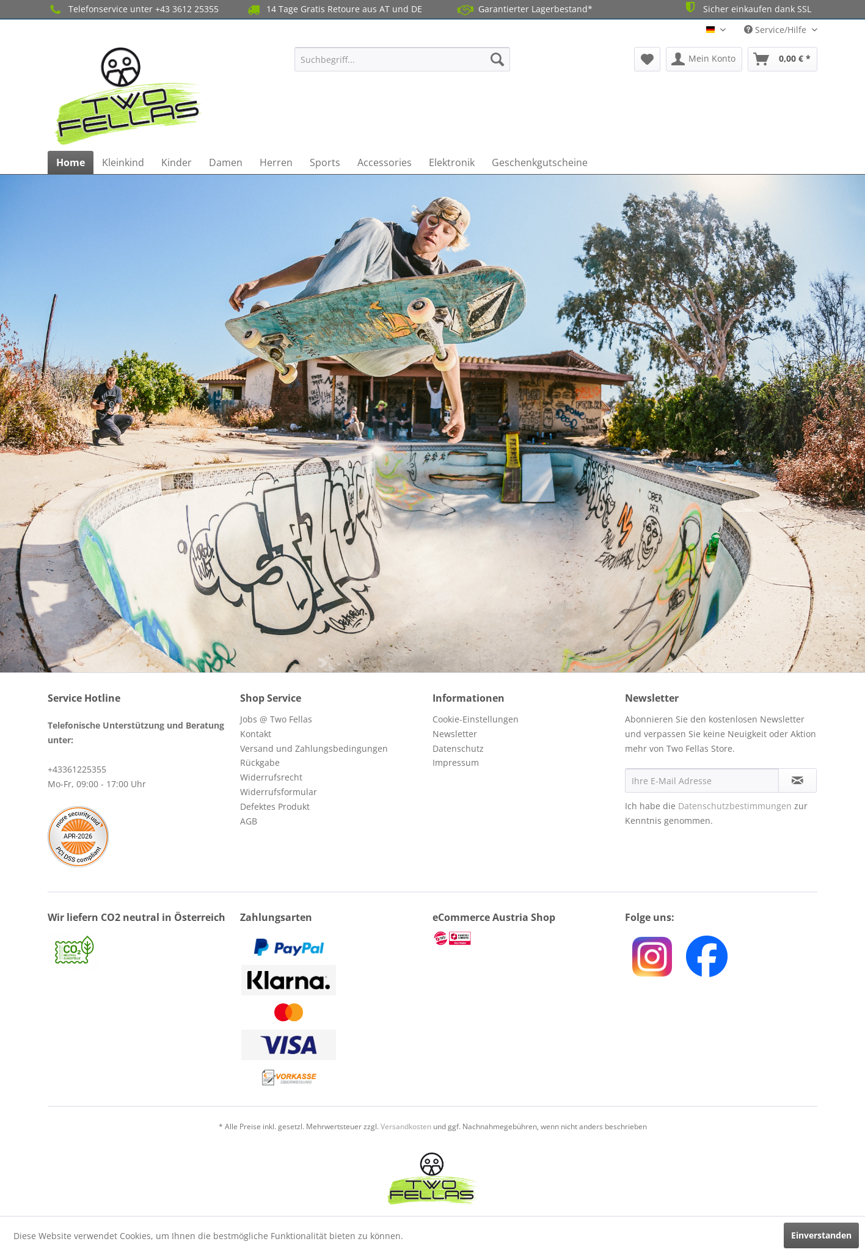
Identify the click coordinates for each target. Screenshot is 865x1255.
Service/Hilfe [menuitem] (776, 29)
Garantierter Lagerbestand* (525, 9)
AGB (248, 821)
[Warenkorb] (782, 59)
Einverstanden (821, 1235)
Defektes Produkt (275, 806)
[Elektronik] (451, 162)
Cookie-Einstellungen (475, 719)
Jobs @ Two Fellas (276, 719)
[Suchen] (497, 59)
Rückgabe (260, 762)
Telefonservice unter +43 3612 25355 (133, 9)
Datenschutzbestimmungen (735, 806)
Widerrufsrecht (271, 777)
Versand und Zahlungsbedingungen (314, 748)
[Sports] (325, 162)
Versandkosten (406, 1126)
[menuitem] (402, 59)
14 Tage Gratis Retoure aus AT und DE (334, 9)
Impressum (455, 762)
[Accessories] (384, 162)
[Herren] (276, 162)
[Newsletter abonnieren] (797, 780)
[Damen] (225, 162)
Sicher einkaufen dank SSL (746, 8)
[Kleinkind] (123, 162)
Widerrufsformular (278, 792)
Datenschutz (458, 748)
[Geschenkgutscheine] (539, 162)
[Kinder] (176, 162)
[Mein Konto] (704, 59)
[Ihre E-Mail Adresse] (702, 780)
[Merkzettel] (647, 59)
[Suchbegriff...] (402, 59)
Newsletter (454, 734)
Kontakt (255, 734)
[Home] (70, 162)
